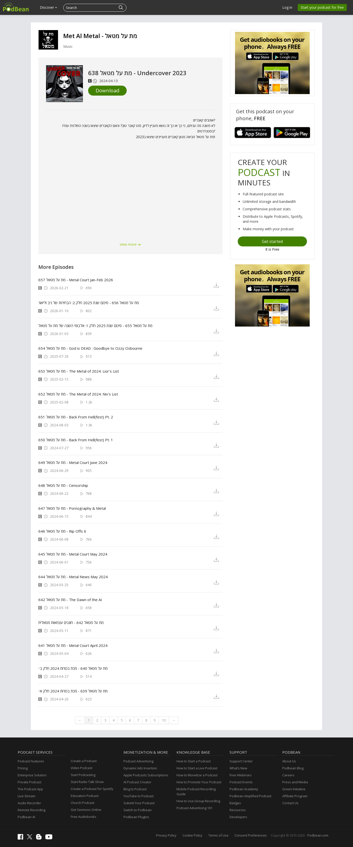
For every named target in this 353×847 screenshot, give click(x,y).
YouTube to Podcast (138, 796)
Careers (288, 775)
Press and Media (295, 782)
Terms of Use (218, 835)
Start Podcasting (83, 775)
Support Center (241, 761)
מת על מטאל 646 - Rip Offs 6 (62, 531)
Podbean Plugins (136, 817)
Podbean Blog (292, 768)
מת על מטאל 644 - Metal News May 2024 (73, 576)
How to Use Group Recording (198, 801)
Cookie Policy (192, 835)
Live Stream (26, 796)
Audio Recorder (29, 803)
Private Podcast (29, 782)
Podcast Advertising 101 (194, 808)
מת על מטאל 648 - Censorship (63, 485)
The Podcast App (30, 789)
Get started (272, 241)
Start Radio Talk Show (87, 782)
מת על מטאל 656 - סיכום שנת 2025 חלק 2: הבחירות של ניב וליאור (88, 302)
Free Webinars (241, 775)
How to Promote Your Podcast (198, 782)
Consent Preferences (251, 835)
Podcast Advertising (138, 761)
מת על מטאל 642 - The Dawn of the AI (70, 599)
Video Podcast (81, 768)
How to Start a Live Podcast (196, 768)
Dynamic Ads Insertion (140, 768)
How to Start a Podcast (193, 761)
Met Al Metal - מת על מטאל (100, 36)
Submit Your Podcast (139, 803)
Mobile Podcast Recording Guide (196, 791)
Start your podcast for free (322, 7)
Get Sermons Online (86, 809)
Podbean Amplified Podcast (250, 796)
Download (107, 90)
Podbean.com (317, 835)
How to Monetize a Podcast (197, 775)
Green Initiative (293, 789)
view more (130, 244)
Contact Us (290, 803)
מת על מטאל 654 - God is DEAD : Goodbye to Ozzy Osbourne (90, 348)
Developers (238, 817)
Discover (48, 7)
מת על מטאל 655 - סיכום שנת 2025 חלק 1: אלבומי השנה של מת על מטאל (95, 325)
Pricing (23, 768)
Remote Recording (31, 810)
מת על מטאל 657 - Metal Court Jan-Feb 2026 (75, 280)
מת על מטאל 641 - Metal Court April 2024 (73, 645)
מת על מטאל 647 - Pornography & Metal (72, 508)
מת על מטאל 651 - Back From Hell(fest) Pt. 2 (75, 417)
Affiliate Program (294, 796)
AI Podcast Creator (137, 782)
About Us (289, 761)
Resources (238, 810)
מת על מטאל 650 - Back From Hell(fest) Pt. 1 (75, 440)
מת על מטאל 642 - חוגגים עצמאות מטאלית (71, 622)
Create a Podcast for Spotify (92, 789)
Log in (287, 7)
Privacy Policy (166, 835)
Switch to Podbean (137, 810)
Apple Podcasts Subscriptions (145, 775)
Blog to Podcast (135, 789)
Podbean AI (26, 817)
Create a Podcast (84, 761)
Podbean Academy (244, 789)
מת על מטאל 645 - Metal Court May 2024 (72, 554)
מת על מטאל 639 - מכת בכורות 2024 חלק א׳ (73, 691)
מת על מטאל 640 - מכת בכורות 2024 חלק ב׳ (73, 668)
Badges (235, 803)
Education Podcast (85, 795)
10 (164, 720)
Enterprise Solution (32, 775)
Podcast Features (31, 761)
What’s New (238, 768)
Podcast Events (241, 782)
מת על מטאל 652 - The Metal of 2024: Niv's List (78, 394)
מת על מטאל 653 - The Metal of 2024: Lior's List (78, 371)
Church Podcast (82, 802)
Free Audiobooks (83, 816)
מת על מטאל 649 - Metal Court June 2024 (72, 462)
